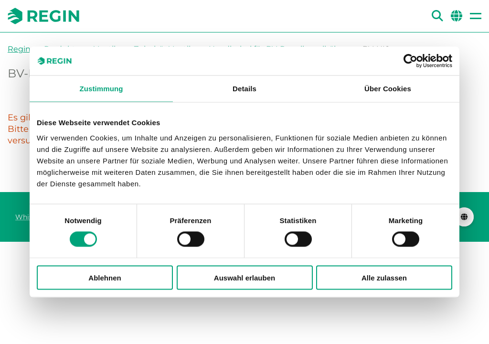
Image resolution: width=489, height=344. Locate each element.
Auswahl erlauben (244, 277)
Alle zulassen (384, 277)
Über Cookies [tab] (387, 89)
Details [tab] (244, 89)
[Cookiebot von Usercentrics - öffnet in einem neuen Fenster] (410, 61)
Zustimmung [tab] (101, 89)
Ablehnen (104, 277)
